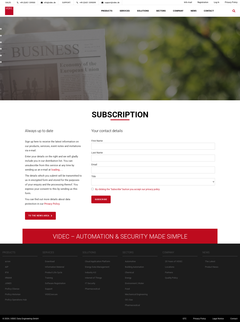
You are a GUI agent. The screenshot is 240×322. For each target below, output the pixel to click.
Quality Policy (171, 277)
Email (94, 164)
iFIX (7, 272)
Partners (169, 272)
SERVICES (125, 11)
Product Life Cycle (53, 272)
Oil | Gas (129, 299)
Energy (128, 277)
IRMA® (8, 277)
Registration (203, 2)
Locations (169, 266)
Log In (216, 2)
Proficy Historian (12, 294)
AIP (6, 266)
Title (93, 176)
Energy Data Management (97, 266)
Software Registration (55, 283)
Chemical (129, 272)
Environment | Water (134, 283)
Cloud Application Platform (97, 261)
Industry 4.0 (90, 272)
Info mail (188, 2)
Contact (234, 318)
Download (49, 261)
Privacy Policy (231, 2)
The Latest (210, 261)
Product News (211, 266)
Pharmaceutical (92, 288)
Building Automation (134, 266)
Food (127, 288)
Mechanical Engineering (136, 294)
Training (49, 277)
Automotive (130, 261)
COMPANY (178, 11)
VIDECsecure (51, 294)
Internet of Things (93, 277)
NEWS (193, 11)
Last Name (97, 152)
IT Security (90, 283)
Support (48, 288)
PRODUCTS (106, 11)
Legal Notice (218, 318)
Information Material (54, 266)
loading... (56, 169)
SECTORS (161, 11)
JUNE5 (8, 283)
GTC (184, 318)
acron (7, 261)
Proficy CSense (12, 288)
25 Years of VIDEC (173, 261)
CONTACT (209, 11)
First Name (97, 140)
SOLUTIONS (143, 11)
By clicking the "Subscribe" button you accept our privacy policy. (127, 189)
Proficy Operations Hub (16, 299)
